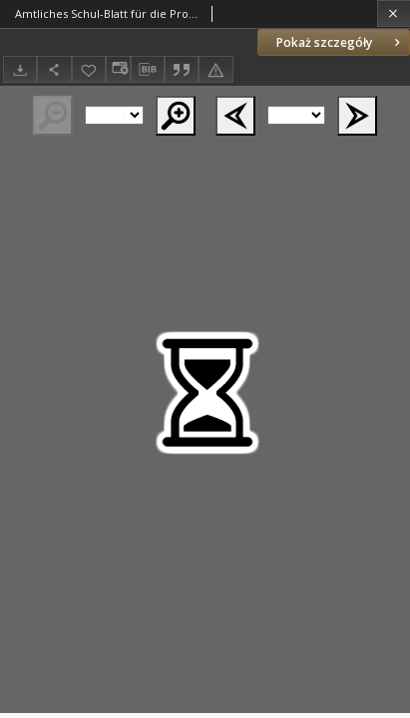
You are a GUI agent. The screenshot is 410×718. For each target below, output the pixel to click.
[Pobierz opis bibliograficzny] (148, 70)
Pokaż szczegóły (340, 42)
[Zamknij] (393, 13)
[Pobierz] (20, 69)
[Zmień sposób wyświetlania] (118, 69)
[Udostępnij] (54, 69)
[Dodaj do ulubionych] (89, 69)
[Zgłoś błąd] (215, 69)
